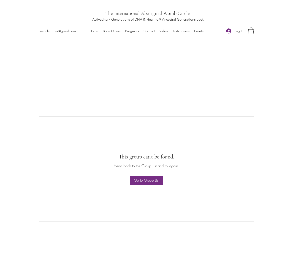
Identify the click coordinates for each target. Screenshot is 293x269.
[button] (251, 31)
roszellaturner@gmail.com (57, 31)
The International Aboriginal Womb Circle (148, 13)
